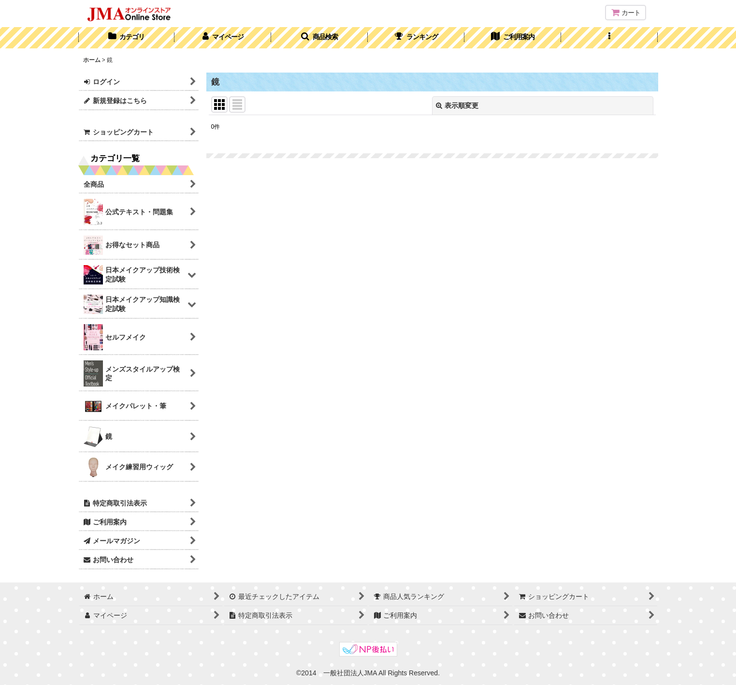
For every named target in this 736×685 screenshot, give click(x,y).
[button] (319, 37)
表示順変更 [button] (457, 105)
